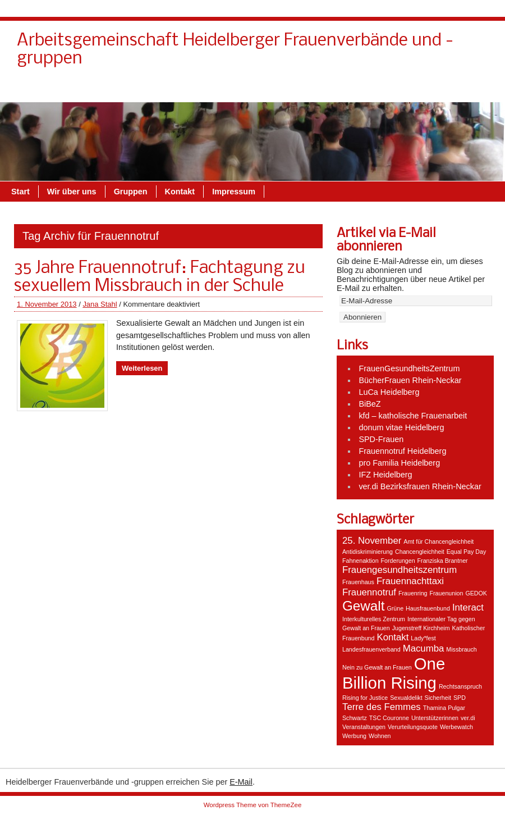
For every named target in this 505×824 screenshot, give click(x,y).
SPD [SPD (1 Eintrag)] (459, 697)
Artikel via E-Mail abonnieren (386, 240)
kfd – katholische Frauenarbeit (413, 415)
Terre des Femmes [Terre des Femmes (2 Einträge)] (381, 707)
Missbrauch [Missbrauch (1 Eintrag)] (461, 649)
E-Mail (240, 781)
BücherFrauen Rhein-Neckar (410, 380)
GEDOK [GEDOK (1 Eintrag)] (476, 593)
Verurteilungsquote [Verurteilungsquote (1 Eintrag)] (413, 726)
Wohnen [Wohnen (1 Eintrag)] (380, 735)
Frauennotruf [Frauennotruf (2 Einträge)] (369, 592)
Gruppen (404, 89)
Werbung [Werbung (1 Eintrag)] (354, 735)
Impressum (460, 89)
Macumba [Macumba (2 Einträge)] (423, 648)
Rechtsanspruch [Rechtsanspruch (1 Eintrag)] (460, 686)
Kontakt (289, 89)
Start (20, 191)
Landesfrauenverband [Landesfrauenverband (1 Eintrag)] (371, 649)
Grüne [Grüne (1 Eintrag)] (395, 608)
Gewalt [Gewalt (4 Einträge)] (363, 605)
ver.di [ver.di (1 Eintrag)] (468, 717)
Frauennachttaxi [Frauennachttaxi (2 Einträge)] (410, 581)
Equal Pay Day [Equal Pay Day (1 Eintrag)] (466, 551)
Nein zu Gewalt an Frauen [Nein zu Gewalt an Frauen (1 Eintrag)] (377, 667)
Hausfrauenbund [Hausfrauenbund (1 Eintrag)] (428, 608)
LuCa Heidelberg (389, 392)
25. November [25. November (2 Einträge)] (371, 540)
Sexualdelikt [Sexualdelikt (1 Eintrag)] (406, 697)
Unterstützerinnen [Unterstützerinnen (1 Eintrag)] (434, 717)
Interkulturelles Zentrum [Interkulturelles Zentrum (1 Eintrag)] (373, 619)
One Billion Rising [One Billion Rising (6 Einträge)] (393, 673)
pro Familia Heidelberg (399, 462)
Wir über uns (345, 89)
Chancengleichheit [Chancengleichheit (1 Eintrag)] (419, 551)
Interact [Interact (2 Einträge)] (468, 607)
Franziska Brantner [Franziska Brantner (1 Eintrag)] (442, 560)
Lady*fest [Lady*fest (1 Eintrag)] (423, 638)
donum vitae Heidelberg (401, 427)
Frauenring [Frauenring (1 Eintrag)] (413, 593)
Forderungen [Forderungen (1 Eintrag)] (398, 560)
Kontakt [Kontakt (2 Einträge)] (392, 637)
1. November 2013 (47, 304)
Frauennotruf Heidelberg (402, 451)
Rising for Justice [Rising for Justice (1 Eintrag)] (365, 697)
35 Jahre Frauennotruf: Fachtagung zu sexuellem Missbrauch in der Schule (159, 277)
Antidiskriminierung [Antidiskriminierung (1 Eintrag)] (367, 551)
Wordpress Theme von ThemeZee (253, 805)
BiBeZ (369, 403)
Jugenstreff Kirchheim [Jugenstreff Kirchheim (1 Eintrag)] (421, 628)
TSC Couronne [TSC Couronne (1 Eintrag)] (389, 717)
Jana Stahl (99, 304)
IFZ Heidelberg (385, 474)
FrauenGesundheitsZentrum (409, 368)
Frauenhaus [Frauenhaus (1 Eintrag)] (358, 582)
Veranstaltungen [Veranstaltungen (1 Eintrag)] (363, 726)
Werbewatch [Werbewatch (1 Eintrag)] (456, 726)
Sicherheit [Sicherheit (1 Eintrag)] (438, 697)
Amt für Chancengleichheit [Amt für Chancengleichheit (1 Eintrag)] (438, 541)
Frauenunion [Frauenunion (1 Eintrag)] (446, 593)
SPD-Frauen (381, 439)
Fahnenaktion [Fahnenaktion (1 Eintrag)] (360, 560)
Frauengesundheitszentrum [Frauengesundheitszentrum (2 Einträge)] (399, 569)
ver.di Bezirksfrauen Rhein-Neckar (420, 486)
